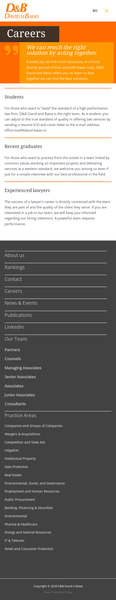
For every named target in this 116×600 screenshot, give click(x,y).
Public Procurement (20, 499)
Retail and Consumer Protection (29, 549)
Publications (18, 315)
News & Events (21, 303)
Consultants (15, 403)
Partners (12, 349)
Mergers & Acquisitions (22, 434)
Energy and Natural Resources (28, 532)
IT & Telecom (14, 540)
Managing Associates (23, 367)
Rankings (15, 267)
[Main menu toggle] (106, 11)
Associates (14, 385)
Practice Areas (20, 415)
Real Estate (13, 475)
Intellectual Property (20, 458)
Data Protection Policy (58, 592)
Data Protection (16, 467)
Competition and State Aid (25, 442)
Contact (13, 279)
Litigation (12, 450)
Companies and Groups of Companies (34, 426)
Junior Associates (20, 394)
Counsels (13, 358)
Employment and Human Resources (32, 491)
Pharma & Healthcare (21, 524)
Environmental (16, 516)
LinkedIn (14, 327)
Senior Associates (20, 376)
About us (14, 255)
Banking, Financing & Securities (29, 508)
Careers (13, 291)
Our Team (16, 339)
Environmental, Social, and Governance (35, 483)
